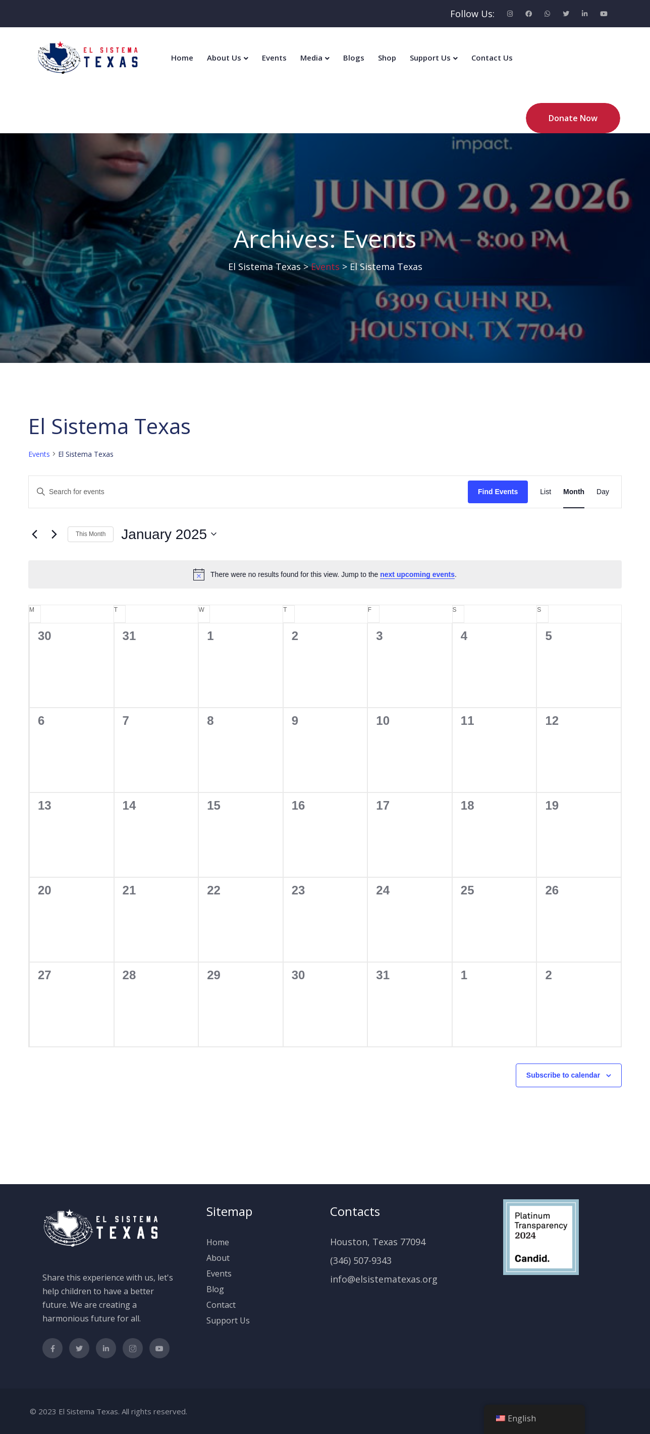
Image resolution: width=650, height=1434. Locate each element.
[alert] (325, 574)
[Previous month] (34, 534)
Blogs (353, 57)
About (218, 1257)
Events (274, 57)
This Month (90, 534)
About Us (224, 57)
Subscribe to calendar (563, 1075)
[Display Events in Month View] (573, 492)
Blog (215, 1289)
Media (311, 57)
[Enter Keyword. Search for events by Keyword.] (248, 492)
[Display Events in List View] (545, 492)
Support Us (430, 57)
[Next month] (54, 534)
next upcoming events (417, 574)
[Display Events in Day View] (603, 492)
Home (182, 57)
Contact (221, 1304)
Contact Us (492, 57)
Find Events (498, 492)
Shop (387, 57)
